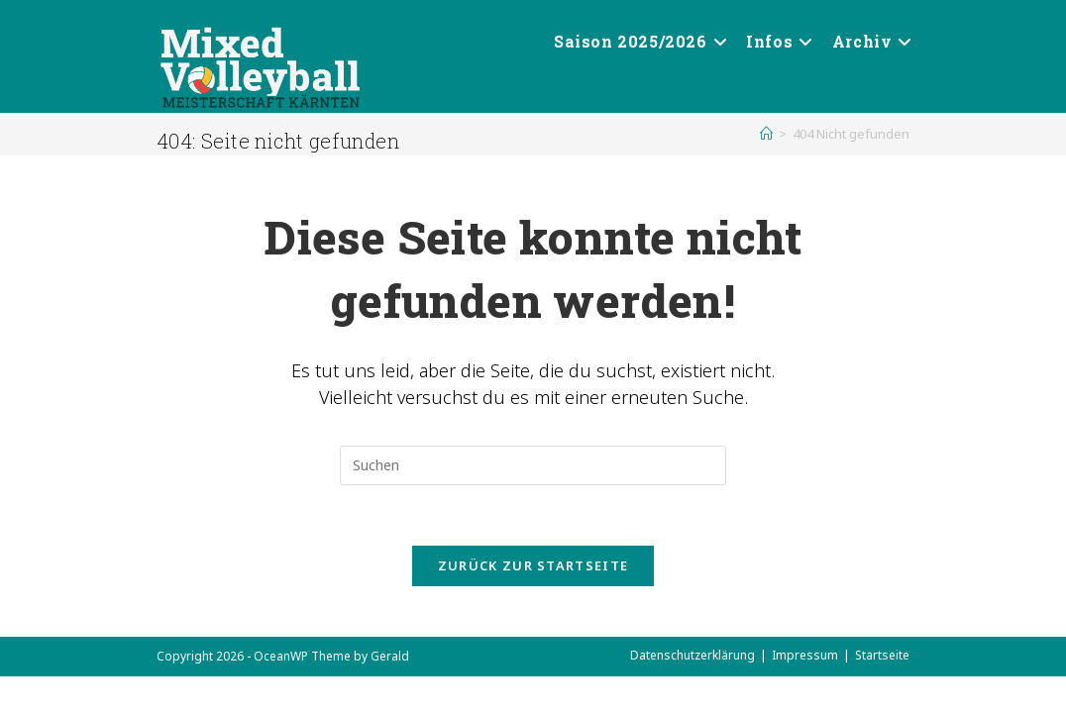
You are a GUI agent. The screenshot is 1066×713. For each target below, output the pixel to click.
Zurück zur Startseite (533, 565)
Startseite (882, 655)
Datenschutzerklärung (692, 655)
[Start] (766, 134)
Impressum (805, 655)
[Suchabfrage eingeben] (533, 465)
